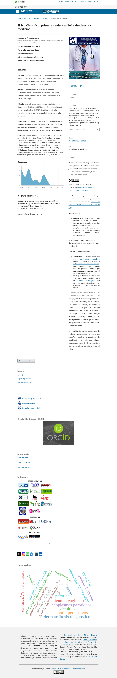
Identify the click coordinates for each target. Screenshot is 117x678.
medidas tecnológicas (87, 280)
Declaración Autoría (30, 403)
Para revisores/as (24, 467)
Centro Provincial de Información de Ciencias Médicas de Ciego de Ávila (78, 642)
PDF (83, 86)
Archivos (27, 18)
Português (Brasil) (24, 382)
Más (50, 543)
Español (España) (24, 379)
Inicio (19, 18)
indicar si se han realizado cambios (86, 264)
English (20, 375)
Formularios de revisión (31, 408)
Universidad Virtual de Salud (67, 2)
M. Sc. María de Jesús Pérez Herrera (78, 635)
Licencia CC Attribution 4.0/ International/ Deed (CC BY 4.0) (84, 205)
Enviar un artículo (26, 361)
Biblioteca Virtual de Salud (90, 2)
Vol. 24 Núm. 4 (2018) (40, 18)
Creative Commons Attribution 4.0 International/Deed (68, 669)
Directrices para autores (32, 398)
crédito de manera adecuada (86, 259)
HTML (74, 86)
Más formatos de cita (77, 129)
